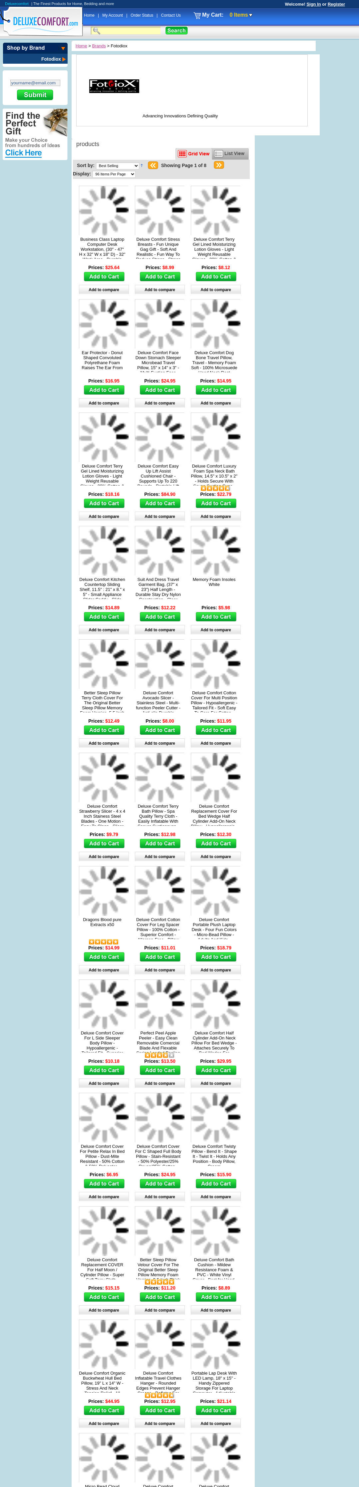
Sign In (313, 4)
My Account (113, 15)
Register (336, 4)
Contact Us (170, 15)
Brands (99, 45)
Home (90, 15)
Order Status (142, 15)
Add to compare (104, 289)
